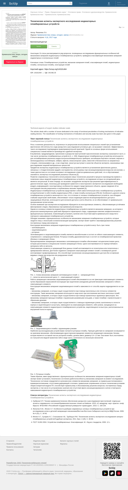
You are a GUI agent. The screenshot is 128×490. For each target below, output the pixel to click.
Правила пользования (14, 447)
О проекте (10, 441)
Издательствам (39, 441)
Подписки (83, 3)
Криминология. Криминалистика (57, 15)
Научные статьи (36, 12)
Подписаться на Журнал (15, 62)
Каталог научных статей (69, 441)
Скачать (54, 46)
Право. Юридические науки (55, 12)
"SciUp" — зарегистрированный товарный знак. (36, 473)
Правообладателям (13, 444)
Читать (38, 46)
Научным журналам (41, 444)
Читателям (37, 450)
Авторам (36, 447)
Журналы (63, 444)
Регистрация (121, 4)
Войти (119, 2)
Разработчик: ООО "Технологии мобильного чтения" (26, 463)
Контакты (10, 450)
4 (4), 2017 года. (51, 37)
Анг (123, 27)
